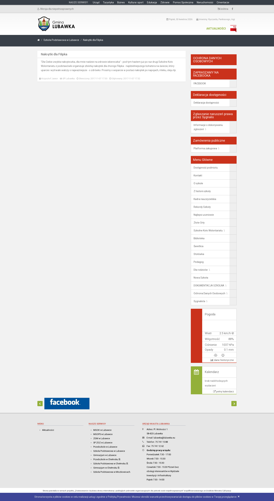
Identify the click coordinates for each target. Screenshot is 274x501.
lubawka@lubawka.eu (164, 437)
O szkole (198, 183)
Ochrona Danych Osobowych (209, 293)
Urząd (96, 2)
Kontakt (198, 175)
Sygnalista (199, 301)
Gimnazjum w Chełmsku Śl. (106, 467)
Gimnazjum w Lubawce (104, 455)
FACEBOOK (200, 83)
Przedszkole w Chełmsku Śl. (107, 459)
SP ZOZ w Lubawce (102, 442)
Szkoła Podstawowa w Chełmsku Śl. (110, 463)
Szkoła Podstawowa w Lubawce (61, 40)
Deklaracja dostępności (206, 102)
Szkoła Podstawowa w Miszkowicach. (112, 472)
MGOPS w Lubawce (103, 434)
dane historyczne (222, 360)
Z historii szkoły (202, 191)
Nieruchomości (205, 2)
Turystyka (108, 2)
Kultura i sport (135, 2)
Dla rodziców (201, 269)
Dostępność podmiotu (206, 167)
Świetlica (198, 246)
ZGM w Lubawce (101, 438)
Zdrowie (165, 2)
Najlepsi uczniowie (204, 214)
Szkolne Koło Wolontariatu (208, 230)
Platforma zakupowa (205, 148)
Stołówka (199, 254)
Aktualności (216, 28)
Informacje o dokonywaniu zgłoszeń (208, 127)
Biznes (121, 2)
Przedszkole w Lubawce (105, 446)
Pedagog (199, 262)
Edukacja (152, 2)
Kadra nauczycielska (205, 199)
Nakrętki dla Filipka (93, 40)
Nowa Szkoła (201, 277)
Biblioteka (199, 238)
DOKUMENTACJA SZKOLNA (209, 285)
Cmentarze (223, 2)
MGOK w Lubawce (102, 430)
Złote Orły (199, 222)
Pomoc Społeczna (183, 2)
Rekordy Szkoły (202, 207)
